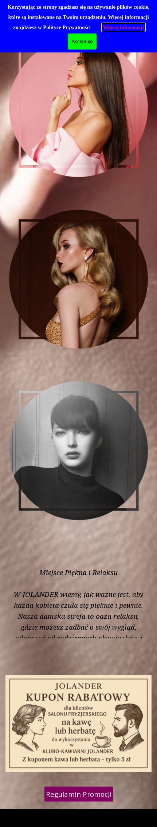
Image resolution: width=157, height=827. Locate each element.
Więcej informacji (123, 27)
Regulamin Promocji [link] (78, 794)
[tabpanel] (77, 815)
